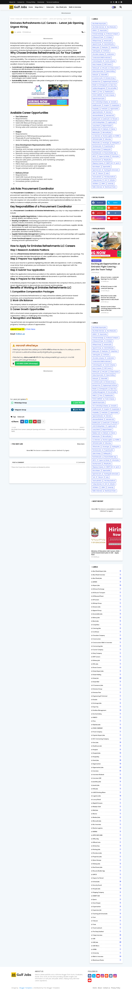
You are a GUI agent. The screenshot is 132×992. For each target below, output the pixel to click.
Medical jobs (96, 132)
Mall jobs (105, 129)
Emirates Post (96, 81)
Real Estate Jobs (97, 153)
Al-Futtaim (109, 37)
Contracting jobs (97, 61)
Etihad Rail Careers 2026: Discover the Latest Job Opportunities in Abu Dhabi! (110, 297)
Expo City (113, 85)
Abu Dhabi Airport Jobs (99, 23)
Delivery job (95, 68)
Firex (101, 92)
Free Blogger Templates (52, 988)
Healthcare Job (96, 105)
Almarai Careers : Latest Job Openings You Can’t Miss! (110, 278)
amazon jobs (107, 40)
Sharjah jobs (107, 160)
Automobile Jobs (109, 44)
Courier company (110, 61)
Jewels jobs (106, 119)
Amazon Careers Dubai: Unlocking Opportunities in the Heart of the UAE (110, 308)
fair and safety (112, 88)
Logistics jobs (112, 122)
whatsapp (100, 208)
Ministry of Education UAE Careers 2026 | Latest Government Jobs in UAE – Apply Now (105, 552)
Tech (93, 173)
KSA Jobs (115, 119)
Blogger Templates (25, 988)
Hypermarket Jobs (97, 112)
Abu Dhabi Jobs (61, 7)
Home (31, 7)
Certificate (106, 51)
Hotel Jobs (104, 109)
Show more (80, 444)
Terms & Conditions (53, 2)
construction (110, 54)
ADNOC (94, 30)
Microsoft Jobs (107, 132)
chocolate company (98, 54)
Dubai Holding (110, 71)
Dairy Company (96, 64)
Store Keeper (96, 166)
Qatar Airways (96, 149)
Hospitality (95, 109)
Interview (108, 112)
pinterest (100, 213)
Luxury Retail (96, 126)
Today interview (97, 180)
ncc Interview (96, 136)
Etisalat (94, 85)
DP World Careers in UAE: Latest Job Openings (109, 287)
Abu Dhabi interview (98, 27)
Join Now (78, 403)
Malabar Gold (96, 129)
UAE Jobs (112, 180)
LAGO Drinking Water (98, 122)
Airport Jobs (103, 30)
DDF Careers (108, 64)
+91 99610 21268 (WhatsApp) (27, 363)
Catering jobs (96, 51)
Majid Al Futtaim (107, 126)
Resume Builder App (110, 153)
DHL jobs (105, 68)
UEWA (103, 183)
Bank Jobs (105, 47)
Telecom (100, 173)
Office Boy (108, 139)
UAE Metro (95, 183)
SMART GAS (109, 163)
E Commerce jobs (97, 78)
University (110, 183)
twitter (115, 203)
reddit (115, 208)
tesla (107, 173)
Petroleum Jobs (96, 146)
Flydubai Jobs (109, 92)
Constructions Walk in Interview (101, 57)
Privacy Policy (31, 2)
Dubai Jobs (50, 7)
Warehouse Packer (110, 187)
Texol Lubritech (96, 177)
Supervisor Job (96, 170)
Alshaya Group (96, 40)
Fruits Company (109, 95)
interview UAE (110, 115)
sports (117, 163)
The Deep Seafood (109, 177)
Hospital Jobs (115, 105)
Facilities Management (98, 88)
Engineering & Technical (110, 81)
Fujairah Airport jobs (98, 98)
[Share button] (43, 421)
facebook (100, 203)
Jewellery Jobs (96, 119)
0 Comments (80, 462)
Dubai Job (19, 19)
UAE (105, 180)
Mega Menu (39, 7)
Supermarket (106, 166)
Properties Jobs (108, 146)
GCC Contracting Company (100, 102)
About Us (12, 2)
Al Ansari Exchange (97, 34)
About (100, 988)
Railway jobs (107, 149)
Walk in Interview (75, 7)
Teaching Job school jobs (111, 170)
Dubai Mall (104, 74)
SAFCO (94, 156)
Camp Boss (114, 47)
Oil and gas (106, 143)
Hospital (106, 105)
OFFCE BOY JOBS (97, 139)
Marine (113, 129)
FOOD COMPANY (97, 95)
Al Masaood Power (97, 37)
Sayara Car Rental (104, 156)
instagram (100, 218)
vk (115, 213)
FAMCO (94, 92)
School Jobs (115, 156)
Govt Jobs (114, 102)
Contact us (21, 2)
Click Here (30, 329)
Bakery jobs (95, 47)
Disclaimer (41, 2)
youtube (115, 218)
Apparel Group (96, 44)
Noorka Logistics (108, 136)
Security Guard (96, 160)
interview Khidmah (97, 115)
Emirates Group (110, 78)
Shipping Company (97, 163)
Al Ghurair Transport (112, 34)
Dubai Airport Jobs (97, 71)
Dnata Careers (114, 68)
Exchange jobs (103, 85)
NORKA (117, 136)
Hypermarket (114, 109)
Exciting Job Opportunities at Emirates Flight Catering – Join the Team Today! (105, 266)
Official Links (96, 143)
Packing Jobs (115, 143)
